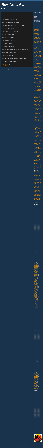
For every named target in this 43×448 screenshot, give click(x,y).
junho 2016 (35, 313)
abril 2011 (35, 372)
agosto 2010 (35, 380)
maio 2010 (35, 383)
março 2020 (35, 271)
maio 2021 (35, 261)
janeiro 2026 (35, 208)
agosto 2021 (35, 258)
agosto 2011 (35, 368)
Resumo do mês (6, 65)
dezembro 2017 (36, 296)
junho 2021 (35, 260)
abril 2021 (35, 262)
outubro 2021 (35, 256)
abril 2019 (35, 282)
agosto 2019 (35, 278)
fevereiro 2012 (35, 362)
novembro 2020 (36, 266)
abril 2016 (35, 314)
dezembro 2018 (36, 286)
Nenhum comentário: (5, 64)
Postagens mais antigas (27, 67)
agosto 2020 (35, 269)
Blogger (26, 446)
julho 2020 (35, 270)
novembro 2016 (36, 308)
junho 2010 (35, 382)
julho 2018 (35, 291)
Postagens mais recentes (6, 67)
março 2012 (35, 361)
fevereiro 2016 (35, 316)
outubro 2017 (35, 298)
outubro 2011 (35, 366)
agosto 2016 (35, 311)
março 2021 (35, 263)
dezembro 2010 (36, 376)
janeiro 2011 (35, 375)
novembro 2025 (36, 210)
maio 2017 (35, 302)
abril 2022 (35, 251)
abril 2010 (35, 384)
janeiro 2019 (35, 285)
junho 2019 (35, 280)
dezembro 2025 (36, 209)
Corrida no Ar (35, 394)
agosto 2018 (35, 290)
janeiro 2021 (35, 264)
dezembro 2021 (36, 254)
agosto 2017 (35, 300)
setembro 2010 (36, 379)
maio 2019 (35, 281)
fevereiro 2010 (35, 386)
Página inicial (17, 67)
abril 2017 (35, 303)
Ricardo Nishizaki (37, 18)
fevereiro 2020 (35, 272)
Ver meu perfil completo (37, 24)
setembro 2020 (36, 268)
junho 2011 (35, 370)
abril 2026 (35, 205)
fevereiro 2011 (35, 374)
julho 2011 (35, 369)
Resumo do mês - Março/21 (7, 13)
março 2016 (35, 315)
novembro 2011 (36, 365)
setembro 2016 (36, 310)
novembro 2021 (36, 255)
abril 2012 (35, 360)
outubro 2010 (35, 378)
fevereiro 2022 (35, 252)
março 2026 (35, 206)
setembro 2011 (36, 367)
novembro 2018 (36, 287)
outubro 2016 (35, 309)
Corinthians (35, 393)
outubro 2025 (35, 211)
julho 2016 (35, 312)
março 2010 (35, 385)
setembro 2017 (36, 299)
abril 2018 (35, 294)
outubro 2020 (35, 267)
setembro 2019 (36, 277)
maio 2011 (35, 371)
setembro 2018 (36, 289)
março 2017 (35, 304)
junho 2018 (35, 292)
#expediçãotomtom (36, 391)
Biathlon (35, 392)
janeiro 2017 (35, 306)
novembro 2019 (36, 275)
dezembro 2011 (36, 364)
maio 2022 (35, 250)
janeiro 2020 (35, 273)
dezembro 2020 (36, 265)
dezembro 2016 (36, 307)
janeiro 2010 (35, 387)
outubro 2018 (35, 288)
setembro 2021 (36, 257)
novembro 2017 (36, 297)
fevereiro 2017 (35, 305)
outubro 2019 (35, 276)
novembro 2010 (36, 377)
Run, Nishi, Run (13, 4)
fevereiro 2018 (35, 295)
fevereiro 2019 (35, 284)
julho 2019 (35, 279)
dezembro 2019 (36, 274)
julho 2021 (35, 259)
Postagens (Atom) (6, 69)
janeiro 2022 (35, 253)
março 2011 (35, 373)
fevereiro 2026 (35, 207)
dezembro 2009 (36, 388)
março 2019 (35, 283)
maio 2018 (35, 293)
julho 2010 (35, 381)
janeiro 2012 (35, 363)
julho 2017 (35, 301)
